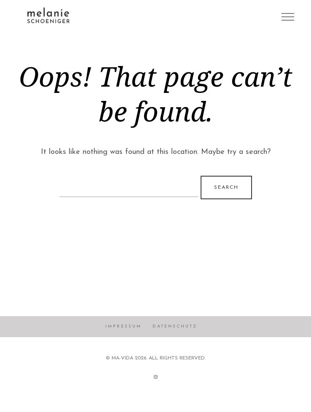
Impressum (123, 326)
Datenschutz (175, 326)
